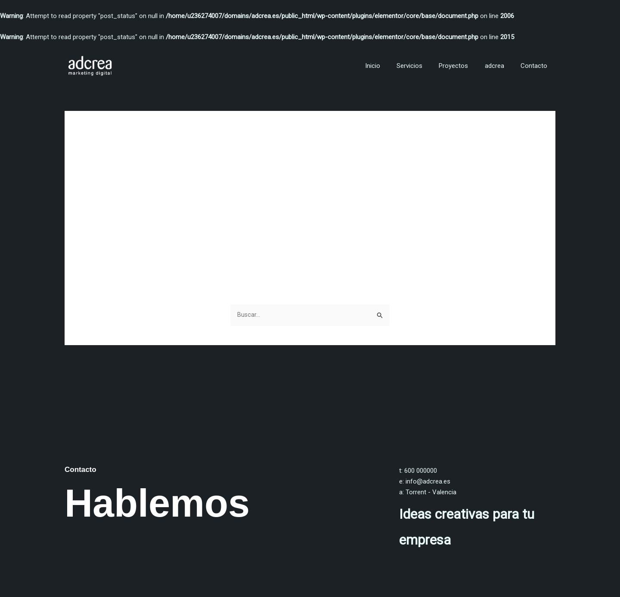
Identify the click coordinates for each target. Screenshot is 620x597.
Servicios (422, 66)
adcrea (499, 66)
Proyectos (462, 66)
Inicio (388, 66)
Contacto (535, 66)
